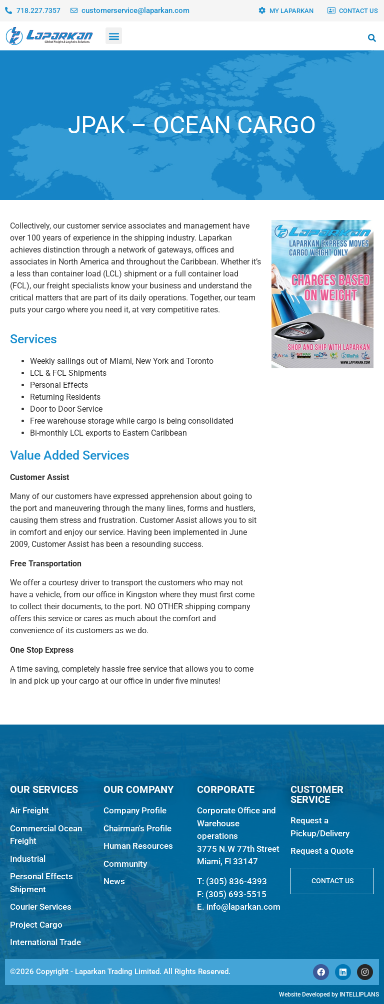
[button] (114, 35)
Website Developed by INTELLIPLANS (329, 994)
